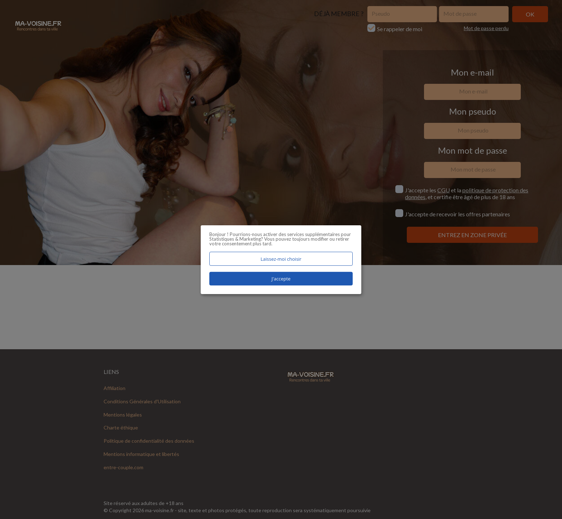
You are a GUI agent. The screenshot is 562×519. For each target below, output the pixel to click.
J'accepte (280, 278)
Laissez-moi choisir (281, 258)
